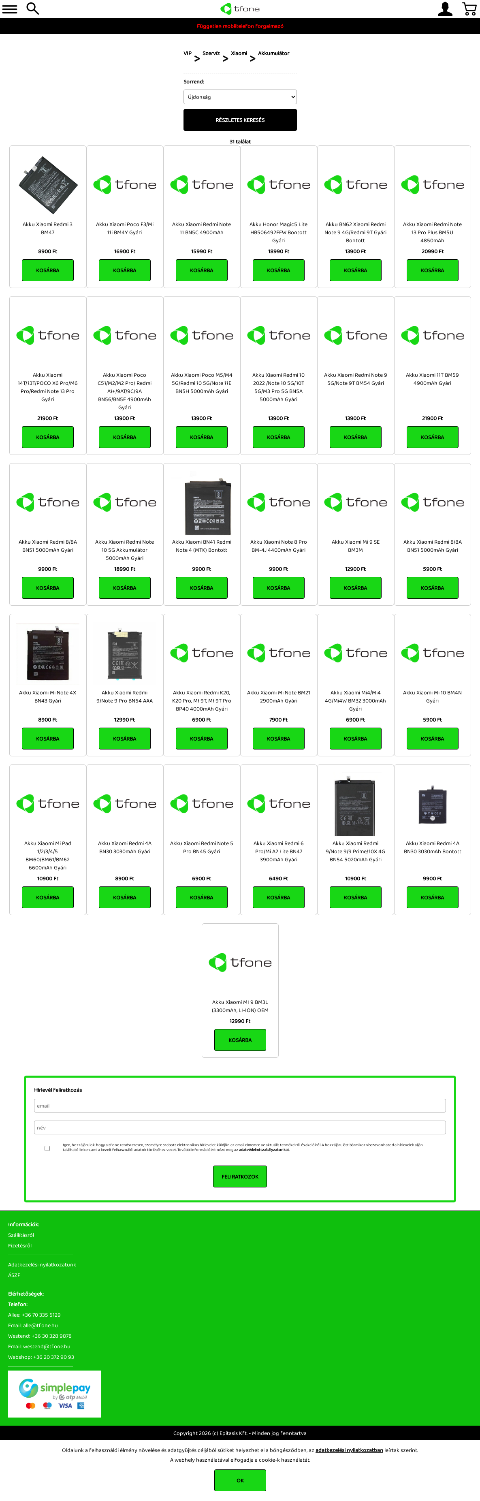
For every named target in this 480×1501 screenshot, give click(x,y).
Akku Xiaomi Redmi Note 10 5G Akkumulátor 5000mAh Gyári (124, 550)
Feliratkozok (240, 1176)
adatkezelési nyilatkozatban (349, 1450)
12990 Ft (124, 719)
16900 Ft (124, 251)
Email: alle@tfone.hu (33, 1325)
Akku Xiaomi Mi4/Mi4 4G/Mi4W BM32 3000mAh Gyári (355, 700)
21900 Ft (47, 418)
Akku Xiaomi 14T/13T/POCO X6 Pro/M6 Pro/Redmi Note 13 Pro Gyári (48, 387)
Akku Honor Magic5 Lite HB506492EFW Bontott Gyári (278, 232)
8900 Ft (47, 251)
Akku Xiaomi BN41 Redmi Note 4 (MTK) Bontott (201, 546)
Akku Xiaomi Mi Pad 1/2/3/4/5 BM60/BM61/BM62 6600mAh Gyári (47, 855)
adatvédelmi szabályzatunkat (264, 1150)
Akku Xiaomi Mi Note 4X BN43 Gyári (47, 696)
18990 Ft (278, 251)
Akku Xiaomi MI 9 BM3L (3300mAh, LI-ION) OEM (240, 1006)
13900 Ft (355, 251)
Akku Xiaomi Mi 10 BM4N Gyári (432, 696)
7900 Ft (278, 719)
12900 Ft (355, 569)
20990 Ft (433, 251)
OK (240, 1480)
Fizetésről (20, 1245)
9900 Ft (47, 569)
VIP (187, 53)
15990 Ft (201, 251)
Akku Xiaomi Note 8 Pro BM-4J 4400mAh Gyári (278, 546)
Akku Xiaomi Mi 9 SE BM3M (356, 546)
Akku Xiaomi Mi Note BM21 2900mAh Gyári (278, 696)
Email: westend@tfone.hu (39, 1346)
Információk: (23, 1224)
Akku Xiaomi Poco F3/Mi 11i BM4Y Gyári (125, 228)
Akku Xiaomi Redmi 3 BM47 (48, 228)
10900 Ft (47, 878)
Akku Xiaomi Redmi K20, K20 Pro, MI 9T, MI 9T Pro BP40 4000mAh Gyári (201, 700)
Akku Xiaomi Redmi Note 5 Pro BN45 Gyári (201, 847)
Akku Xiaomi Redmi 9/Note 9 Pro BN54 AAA (124, 696)
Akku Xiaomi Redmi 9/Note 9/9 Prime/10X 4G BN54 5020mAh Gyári (355, 851)
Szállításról (21, 1235)
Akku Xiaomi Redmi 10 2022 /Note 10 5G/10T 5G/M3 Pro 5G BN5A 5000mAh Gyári (278, 387)
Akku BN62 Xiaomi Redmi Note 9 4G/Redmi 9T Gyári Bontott (355, 232)
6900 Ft (201, 719)
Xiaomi (239, 53)
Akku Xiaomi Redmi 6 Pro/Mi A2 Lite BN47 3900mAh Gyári (279, 851)
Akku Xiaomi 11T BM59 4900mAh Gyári (432, 379)
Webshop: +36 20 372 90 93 (41, 1357)
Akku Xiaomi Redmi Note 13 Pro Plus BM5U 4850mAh (432, 232)
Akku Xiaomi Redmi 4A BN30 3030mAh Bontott (432, 847)
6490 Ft (278, 878)
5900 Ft (432, 569)
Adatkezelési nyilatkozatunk (42, 1264)
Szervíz (211, 53)
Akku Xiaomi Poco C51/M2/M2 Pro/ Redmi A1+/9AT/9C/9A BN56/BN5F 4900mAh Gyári (124, 391)
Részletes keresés (240, 120)
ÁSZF (14, 1275)
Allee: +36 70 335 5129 (34, 1315)
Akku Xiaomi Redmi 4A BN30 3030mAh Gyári (124, 847)
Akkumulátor (273, 53)
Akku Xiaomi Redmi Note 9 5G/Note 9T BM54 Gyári (355, 379)
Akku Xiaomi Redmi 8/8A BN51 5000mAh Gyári (48, 546)
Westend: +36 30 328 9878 (40, 1336)
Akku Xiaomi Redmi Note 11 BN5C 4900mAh (201, 228)
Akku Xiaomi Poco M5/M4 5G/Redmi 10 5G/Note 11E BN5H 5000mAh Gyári (202, 383)
